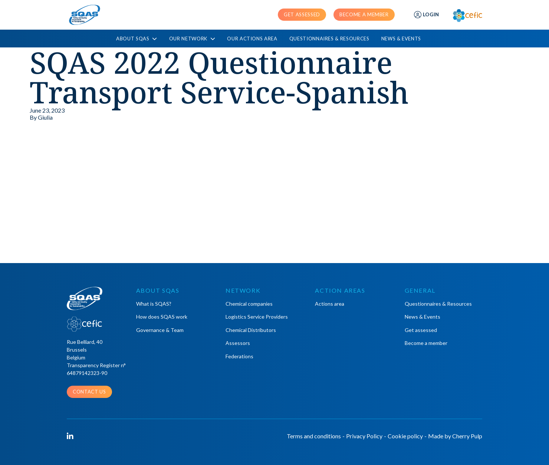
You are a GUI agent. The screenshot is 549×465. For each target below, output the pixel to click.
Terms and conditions (314, 435)
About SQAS (136, 38)
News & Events (401, 38)
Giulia (45, 117)
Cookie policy (405, 435)
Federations (239, 356)
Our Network (192, 38)
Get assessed (302, 14)
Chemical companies (249, 303)
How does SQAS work (161, 316)
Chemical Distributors (251, 330)
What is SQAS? (153, 303)
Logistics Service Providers (257, 316)
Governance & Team (160, 330)
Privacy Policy (364, 435)
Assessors (238, 343)
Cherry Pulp (467, 435)
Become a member (364, 14)
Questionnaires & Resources (329, 38)
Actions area (329, 303)
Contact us (89, 392)
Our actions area (252, 38)
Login (426, 15)
